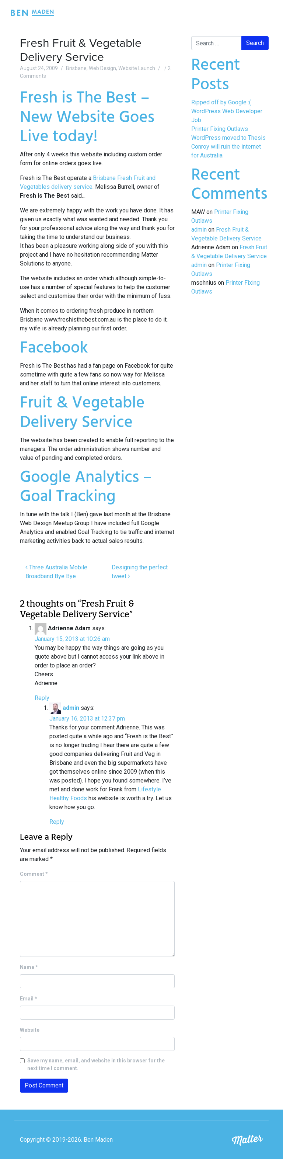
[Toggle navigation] (264, 12)
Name (29, 967)
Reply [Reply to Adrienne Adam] (42, 697)
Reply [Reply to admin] (56, 821)
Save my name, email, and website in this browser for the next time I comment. (96, 1064)
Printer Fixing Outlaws (219, 128)
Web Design (102, 68)
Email (28, 999)
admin (71, 707)
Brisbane (76, 68)
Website (29, 1030)
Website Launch (136, 68)
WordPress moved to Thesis (228, 137)
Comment (34, 874)
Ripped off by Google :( (221, 102)
